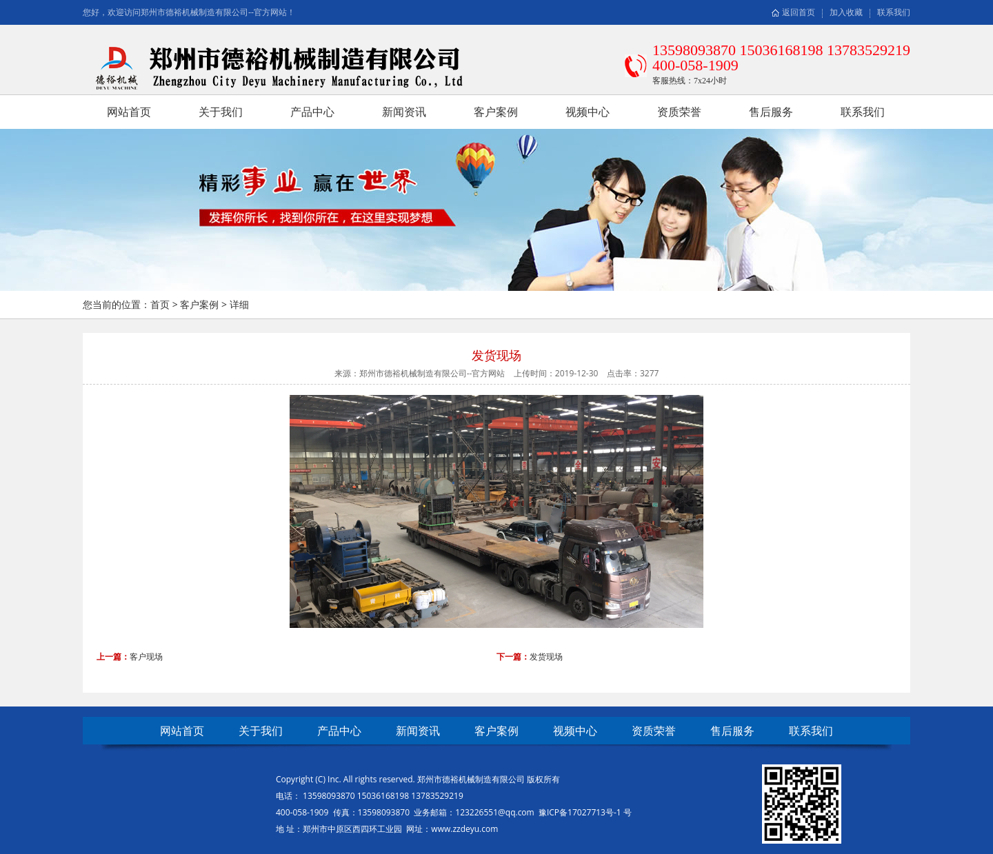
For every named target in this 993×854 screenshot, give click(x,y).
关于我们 (221, 111)
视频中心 (587, 111)
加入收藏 (846, 12)
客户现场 (146, 656)
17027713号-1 (595, 812)
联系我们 (893, 12)
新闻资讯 (404, 111)
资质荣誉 (679, 111)
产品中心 (312, 111)
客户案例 (496, 111)
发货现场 (546, 656)
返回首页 (798, 12)
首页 (160, 304)
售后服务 (771, 111)
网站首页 (129, 111)
